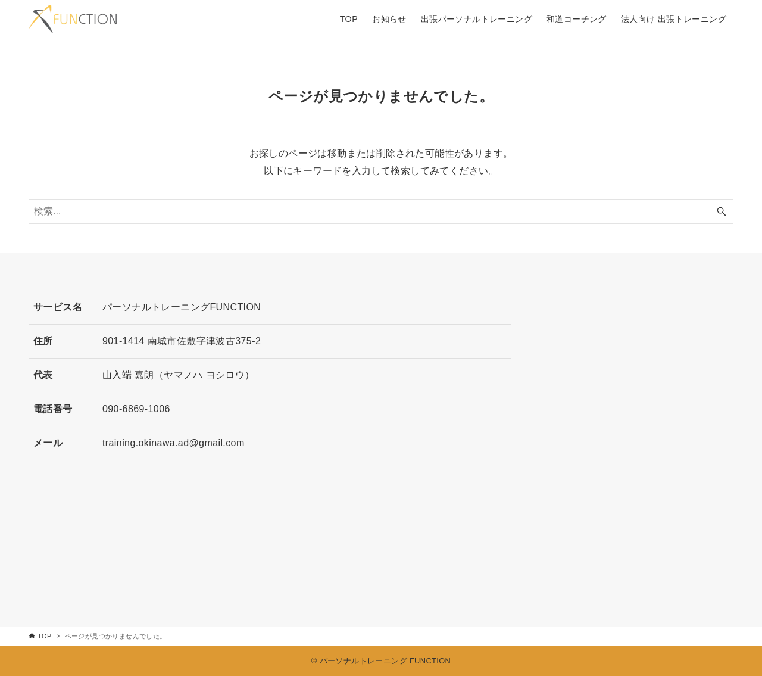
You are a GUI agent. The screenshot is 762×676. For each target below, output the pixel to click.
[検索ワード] (381, 211)
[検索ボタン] (721, 211)
